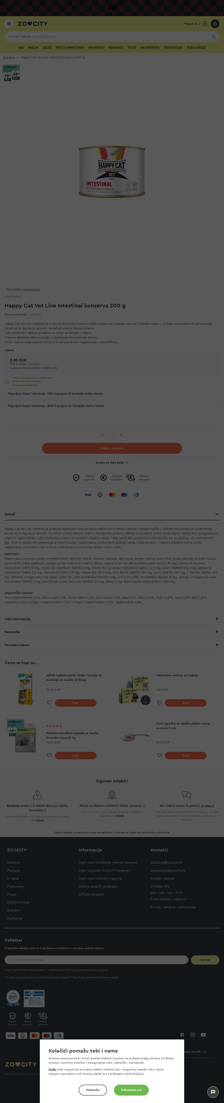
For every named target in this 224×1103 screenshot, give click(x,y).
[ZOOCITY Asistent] (213, 1092)
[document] (114, 1073)
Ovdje (52, 1069)
